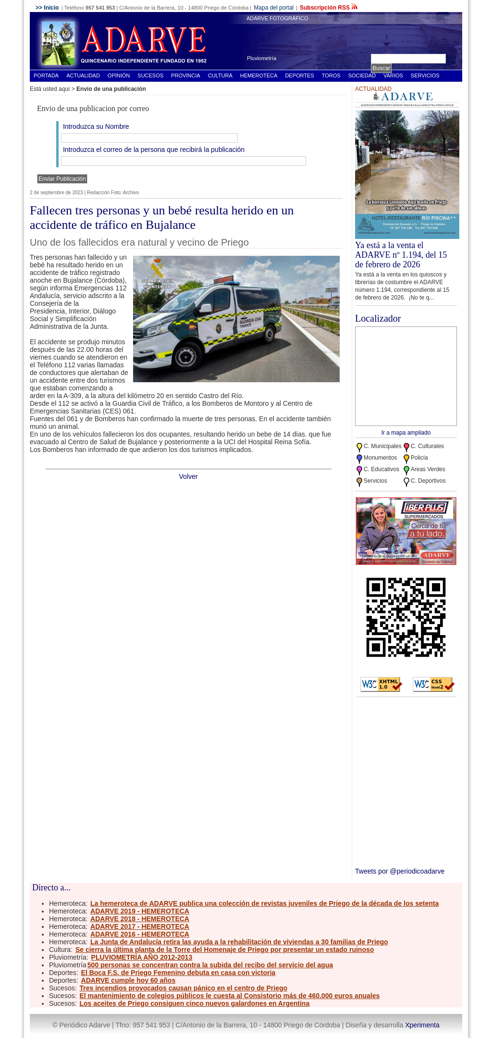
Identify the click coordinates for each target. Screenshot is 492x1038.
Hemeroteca (259, 75)
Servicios (425, 75)
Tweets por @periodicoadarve (399, 871)
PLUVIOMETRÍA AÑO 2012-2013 (142, 957)
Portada (46, 75)
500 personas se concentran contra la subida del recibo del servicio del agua (210, 965)
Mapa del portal (274, 7)
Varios (393, 75)
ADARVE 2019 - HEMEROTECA (139, 911)
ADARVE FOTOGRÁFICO (277, 18)
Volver (188, 476)
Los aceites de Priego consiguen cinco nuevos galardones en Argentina (194, 1003)
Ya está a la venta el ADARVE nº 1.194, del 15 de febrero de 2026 (401, 254)
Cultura (220, 75)
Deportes (299, 75)
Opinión (119, 75)
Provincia (185, 75)
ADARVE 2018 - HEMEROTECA (139, 919)
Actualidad (83, 75)
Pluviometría (261, 58)
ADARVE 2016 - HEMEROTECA (139, 934)
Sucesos (150, 75)
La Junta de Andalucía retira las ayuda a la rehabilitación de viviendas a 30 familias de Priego (239, 942)
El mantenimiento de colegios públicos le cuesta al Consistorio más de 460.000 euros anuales (229, 996)
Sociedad (362, 75)
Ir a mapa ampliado (406, 432)
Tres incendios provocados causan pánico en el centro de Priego (183, 988)
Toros (331, 75)
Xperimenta (422, 1025)
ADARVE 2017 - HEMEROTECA (139, 926)
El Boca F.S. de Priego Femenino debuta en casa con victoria (178, 972)
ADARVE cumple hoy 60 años (128, 980)
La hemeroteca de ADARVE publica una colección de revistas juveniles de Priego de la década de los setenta (264, 903)
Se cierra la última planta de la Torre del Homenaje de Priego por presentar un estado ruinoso (224, 949)
